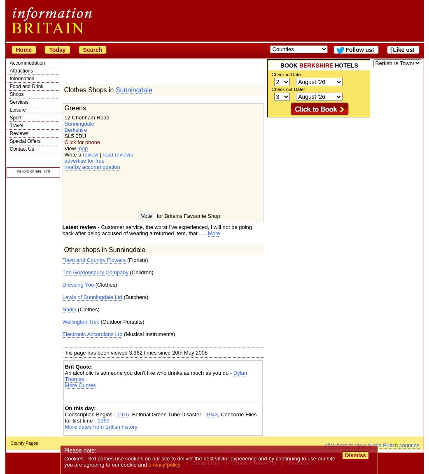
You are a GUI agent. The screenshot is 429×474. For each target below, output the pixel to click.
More (214, 233)
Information (22, 79)
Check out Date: (288, 89)
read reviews (118, 155)
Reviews (19, 133)
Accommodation (27, 63)
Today (57, 50)
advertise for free (85, 161)
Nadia (70, 309)
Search (93, 50)
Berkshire (76, 130)
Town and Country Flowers (94, 260)
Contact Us (22, 149)
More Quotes (80, 385)
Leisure (18, 110)
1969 (104, 421)
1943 (212, 414)
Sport (16, 118)
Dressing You (78, 285)
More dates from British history (101, 427)
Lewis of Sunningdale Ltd (92, 297)
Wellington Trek (81, 322)
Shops (17, 94)
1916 (123, 414)
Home (24, 50)
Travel (16, 125)
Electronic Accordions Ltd (93, 334)
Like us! (404, 50)
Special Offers (25, 141)
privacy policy (165, 465)
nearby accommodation (92, 167)
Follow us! (359, 50)
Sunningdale (134, 89)
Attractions (21, 71)
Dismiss (355, 455)
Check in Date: (287, 74)
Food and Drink (27, 86)
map (82, 148)
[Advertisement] (163, 395)
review (90, 155)
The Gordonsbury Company (95, 272)
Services (19, 102)
